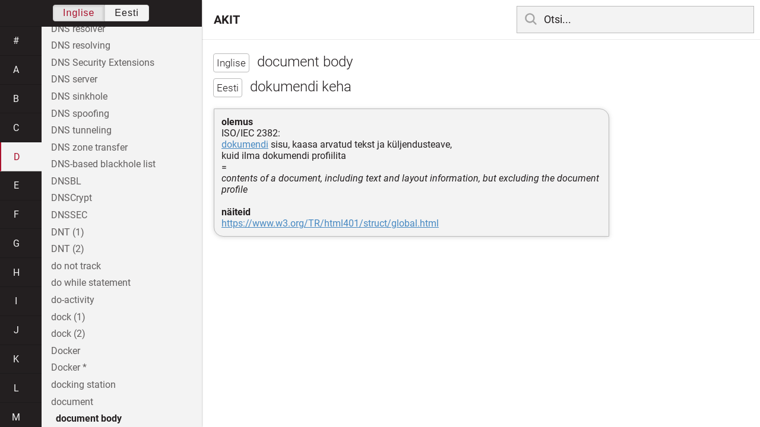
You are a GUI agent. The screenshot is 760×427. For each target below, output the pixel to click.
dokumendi (244, 144)
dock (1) (68, 317)
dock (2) (68, 333)
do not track (76, 266)
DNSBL (66, 181)
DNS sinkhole (79, 96)
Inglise (78, 13)
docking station (83, 384)
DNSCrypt (71, 197)
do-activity (72, 299)
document (72, 401)
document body (89, 418)
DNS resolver (78, 28)
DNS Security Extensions (102, 62)
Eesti (127, 13)
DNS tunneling (81, 130)
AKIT (227, 19)
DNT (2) (67, 248)
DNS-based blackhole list (103, 164)
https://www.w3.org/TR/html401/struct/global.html (330, 223)
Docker (65, 350)
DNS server (74, 79)
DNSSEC (69, 215)
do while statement (91, 282)
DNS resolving (80, 45)
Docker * (69, 367)
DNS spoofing (80, 113)
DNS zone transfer (89, 147)
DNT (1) (67, 232)
